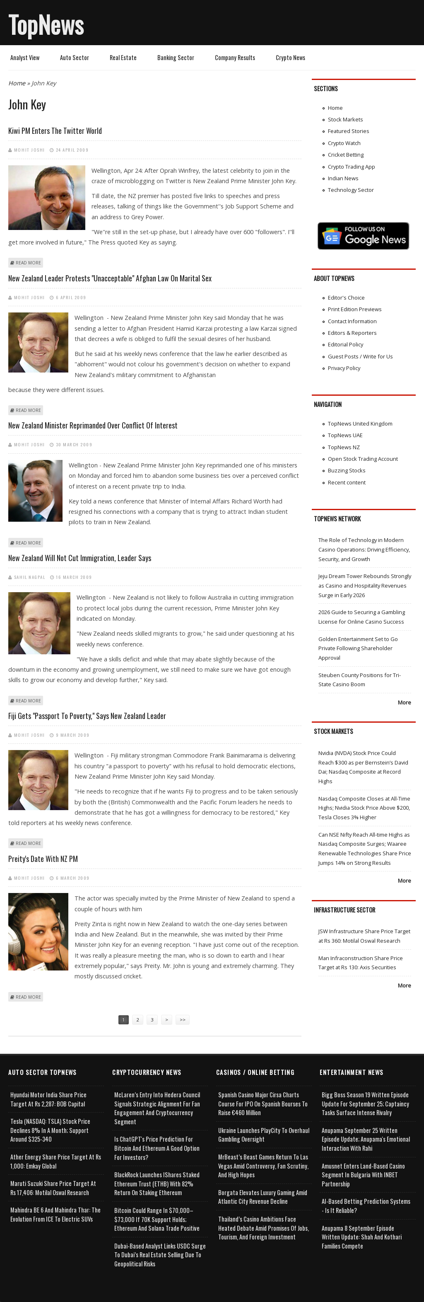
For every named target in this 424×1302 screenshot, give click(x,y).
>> (183, 1019)
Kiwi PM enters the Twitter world (55, 130)
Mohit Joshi (29, 149)
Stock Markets (345, 119)
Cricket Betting (346, 154)
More (404, 702)
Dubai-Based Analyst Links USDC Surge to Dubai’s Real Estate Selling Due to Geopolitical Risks (160, 1254)
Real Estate (123, 57)
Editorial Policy (345, 344)
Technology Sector (351, 190)
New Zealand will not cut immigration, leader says (79, 557)
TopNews (46, 24)
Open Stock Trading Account (363, 458)
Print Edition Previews (355, 309)
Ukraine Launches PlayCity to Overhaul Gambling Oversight (263, 1135)
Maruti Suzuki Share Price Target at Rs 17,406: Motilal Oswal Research (53, 1188)
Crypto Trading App (351, 166)
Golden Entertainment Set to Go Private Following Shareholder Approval (358, 648)
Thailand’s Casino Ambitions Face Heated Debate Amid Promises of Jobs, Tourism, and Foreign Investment (263, 1228)
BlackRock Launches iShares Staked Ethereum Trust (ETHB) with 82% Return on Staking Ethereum (157, 1183)
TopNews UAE (345, 435)
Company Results (235, 57)
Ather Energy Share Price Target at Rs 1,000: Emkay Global (55, 1161)
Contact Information (352, 321)
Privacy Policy (344, 368)
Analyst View (24, 57)
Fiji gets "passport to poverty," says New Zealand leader (87, 715)
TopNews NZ (344, 447)
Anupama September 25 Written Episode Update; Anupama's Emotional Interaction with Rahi (366, 1139)
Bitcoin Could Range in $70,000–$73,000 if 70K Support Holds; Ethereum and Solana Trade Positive (157, 1219)
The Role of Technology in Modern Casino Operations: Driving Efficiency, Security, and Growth (364, 549)
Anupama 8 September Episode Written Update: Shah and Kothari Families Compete (362, 1237)
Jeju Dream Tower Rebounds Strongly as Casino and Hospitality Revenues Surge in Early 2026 (364, 585)
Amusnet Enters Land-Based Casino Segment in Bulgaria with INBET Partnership (363, 1175)
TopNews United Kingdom (360, 423)
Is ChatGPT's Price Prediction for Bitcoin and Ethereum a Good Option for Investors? (157, 1148)
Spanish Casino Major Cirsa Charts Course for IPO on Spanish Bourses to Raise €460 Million (263, 1103)
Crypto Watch (344, 143)
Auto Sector (74, 57)
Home (16, 83)
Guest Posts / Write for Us (360, 356)
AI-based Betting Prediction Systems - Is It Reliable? (366, 1206)
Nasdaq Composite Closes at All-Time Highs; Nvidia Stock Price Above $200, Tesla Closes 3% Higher (364, 808)
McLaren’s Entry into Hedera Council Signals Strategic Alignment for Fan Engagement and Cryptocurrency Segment (157, 1108)
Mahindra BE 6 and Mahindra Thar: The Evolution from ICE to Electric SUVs (55, 1214)
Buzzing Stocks (347, 470)
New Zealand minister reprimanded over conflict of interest (93, 425)
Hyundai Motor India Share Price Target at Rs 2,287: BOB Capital (48, 1099)
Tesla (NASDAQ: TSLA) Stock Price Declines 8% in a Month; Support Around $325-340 (50, 1130)
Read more (28, 263)
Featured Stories (348, 131)
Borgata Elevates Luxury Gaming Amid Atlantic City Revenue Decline (262, 1197)
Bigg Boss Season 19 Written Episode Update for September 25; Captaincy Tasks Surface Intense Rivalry (365, 1103)
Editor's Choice (346, 297)
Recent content (347, 482)
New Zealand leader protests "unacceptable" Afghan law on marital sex (110, 278)
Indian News (343, 178)
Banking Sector (175, 57)
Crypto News (290, 57)
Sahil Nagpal (29, 577)
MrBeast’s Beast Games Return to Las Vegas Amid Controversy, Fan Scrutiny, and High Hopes (263, 1165)
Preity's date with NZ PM (43, 858)
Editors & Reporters (352, 332)
